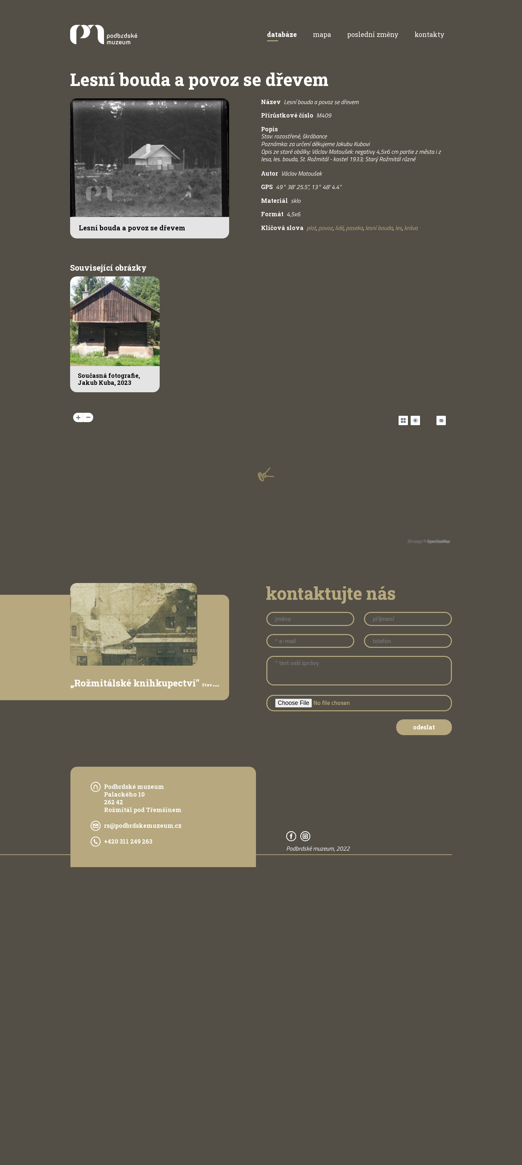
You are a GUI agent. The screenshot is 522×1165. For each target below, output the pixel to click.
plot (311, 227)
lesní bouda (379, 227)
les (398, 227)
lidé (339, 227)
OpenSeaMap (438, 541)
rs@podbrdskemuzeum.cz (142, 826)
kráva (411, 227)
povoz (325, 227)
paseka (354, 227)
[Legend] (441, 420)
